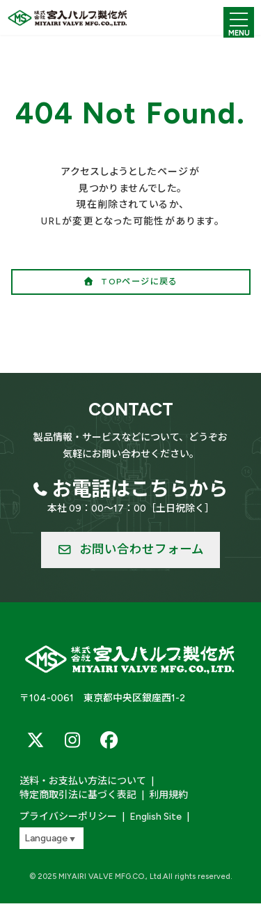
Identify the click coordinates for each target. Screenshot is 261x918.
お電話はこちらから (140, 488)
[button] (131, 282)
